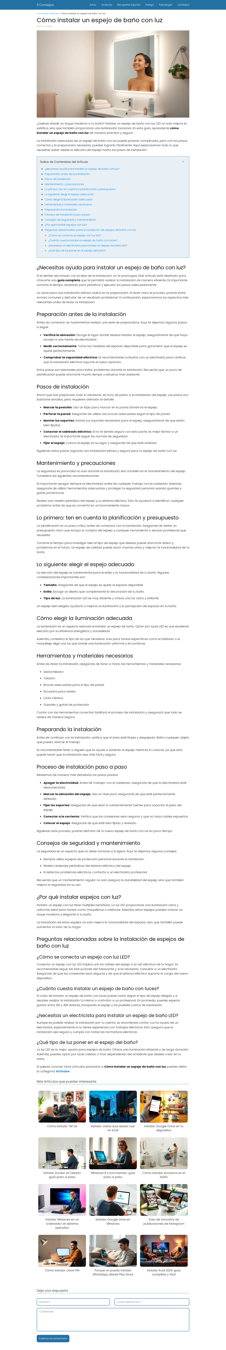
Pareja (150, 5)
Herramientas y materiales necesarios (68, 204)
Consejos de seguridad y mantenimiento (70, 220)
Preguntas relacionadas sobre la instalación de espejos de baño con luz (90, 230)
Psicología (165, 5)
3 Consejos (45, 5)
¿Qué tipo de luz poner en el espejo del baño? (77, 250)
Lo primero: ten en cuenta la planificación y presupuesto (80, 189)
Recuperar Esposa (128, 5)
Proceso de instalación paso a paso (67, 214)
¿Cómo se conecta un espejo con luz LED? (74, 235)
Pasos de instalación (58, 179)
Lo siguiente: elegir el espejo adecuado (69, 194)
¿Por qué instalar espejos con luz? (66, 225)
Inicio (93, 5)
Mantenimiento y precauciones (64, 184)
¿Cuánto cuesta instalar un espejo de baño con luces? (83, 240)
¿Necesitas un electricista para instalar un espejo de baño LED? (87, 245)
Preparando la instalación (61, 209)
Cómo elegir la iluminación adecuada (68, 199)
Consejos (183, 5)
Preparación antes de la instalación (67, 174)
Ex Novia (107, 5)
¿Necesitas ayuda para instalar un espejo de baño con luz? (82, 169)
